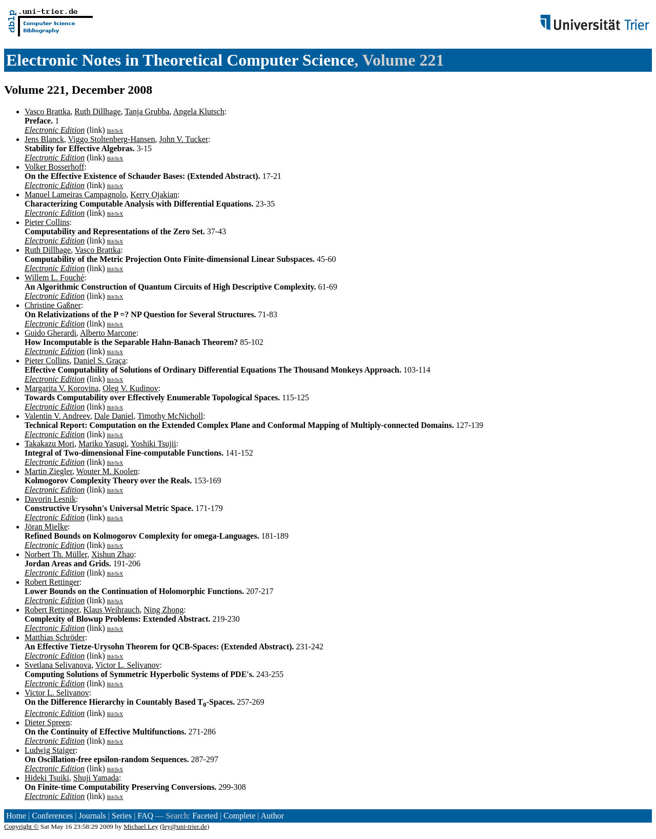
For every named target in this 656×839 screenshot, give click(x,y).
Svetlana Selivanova (58, 665)
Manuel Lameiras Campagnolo (75, 194)
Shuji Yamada (96, 777)
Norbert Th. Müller (56, 554)
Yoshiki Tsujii (153, 443)
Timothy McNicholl (170, 416)
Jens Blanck (44, 139)
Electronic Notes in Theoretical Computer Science (180, 60)
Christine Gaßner (53, 305)
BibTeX (115, 131)
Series (122, 815)
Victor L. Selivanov (127, 665)
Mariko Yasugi (102, 443)
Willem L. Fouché (54, 277)
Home (16, 815)
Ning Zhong (163, 609)
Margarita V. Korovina (61, 388)
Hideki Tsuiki (47, 777)
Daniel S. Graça (100, 360)
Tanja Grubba (147, 111)
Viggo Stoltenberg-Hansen (111, 139)
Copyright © (21, 826)
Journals (92, 815)
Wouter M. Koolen (107, 471)
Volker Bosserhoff (54, 166)
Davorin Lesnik (50, 499)
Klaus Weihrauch (111, 609)
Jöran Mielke (46, 526)
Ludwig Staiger (50, 750)
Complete (239, 815)
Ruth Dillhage (97, 111)
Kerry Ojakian (153, 194)
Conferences (52, 815)
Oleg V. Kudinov (130, 388)
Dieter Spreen (47, 722)
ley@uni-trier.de (184, 826)
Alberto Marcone (108, 333)
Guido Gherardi (50, 333)
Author (272, 815)
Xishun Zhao (112, 554)
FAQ (145, 815)
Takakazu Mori (49, 443)
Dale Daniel (114, 416)
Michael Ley (141, 826)
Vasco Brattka (47, 111)
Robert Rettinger (52, 582)
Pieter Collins (47, 222)
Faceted (205, 815)
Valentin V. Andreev (57, 416)
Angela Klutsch (198, 111)
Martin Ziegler (48, 471)
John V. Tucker (183, 139)
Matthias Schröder (55, 637)
